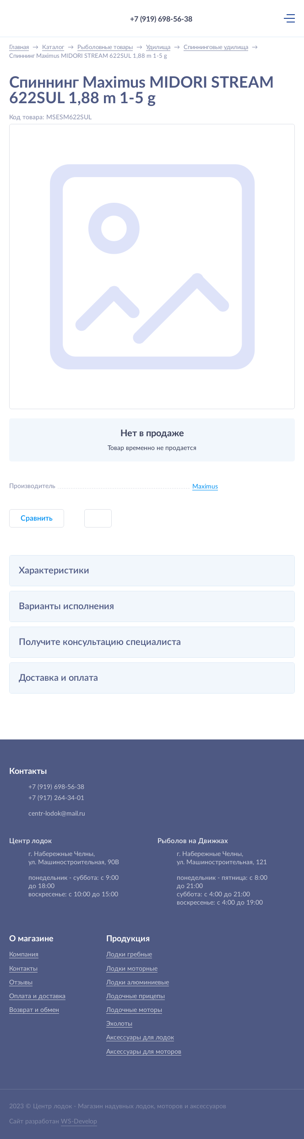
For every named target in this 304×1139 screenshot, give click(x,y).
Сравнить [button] (37, 518)
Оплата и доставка (37, 996)
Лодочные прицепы (135, 996)
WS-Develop (79, 1121)
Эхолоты (119, 1024)
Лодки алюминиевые (137, 982)
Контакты (23, 969)
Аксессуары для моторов (143, 1052)
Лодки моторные (131, 969)
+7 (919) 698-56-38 (161, 19)
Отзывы (21, 982)
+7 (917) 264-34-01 (56, 798)
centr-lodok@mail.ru (56, 814)
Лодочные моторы (134, 1010)
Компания (23, 954)
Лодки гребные (129, 954)
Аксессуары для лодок (140, 1037)
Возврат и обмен (34, 1010)
